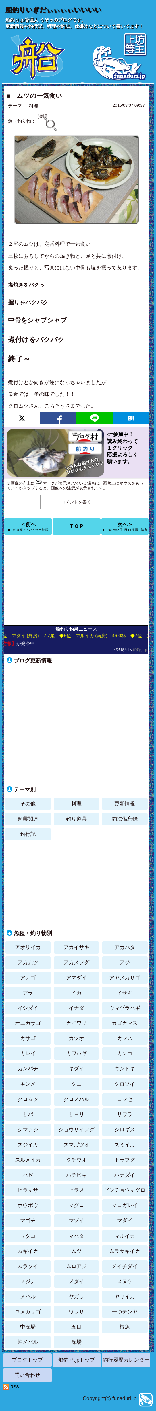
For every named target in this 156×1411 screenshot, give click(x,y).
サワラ (124, 1114)
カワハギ (76, 1053)
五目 (76, 1327)
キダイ (76, 1068)
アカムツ (28, 962)
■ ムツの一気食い (34, 95)
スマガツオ (76, 1145)
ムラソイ (28, 1266)
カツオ (76, 1038)
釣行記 (28, 834)
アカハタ (124, 947)
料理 (33, 105)
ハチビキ (76, 1175)
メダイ (76, 1281)
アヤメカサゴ (124, 978)
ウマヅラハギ (124, 1008)
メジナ (28, 1281)
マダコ (28, 1236)
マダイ (124, 1220)
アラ (28, 993)
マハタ (76, 1236)
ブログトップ (27, 1360)
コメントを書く (76, 501)
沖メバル (28, 1342)
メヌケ (124, 1281)
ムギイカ (28, 1251)
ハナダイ (124, 1175)
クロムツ (28, 1099)
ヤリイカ (124, 1296)
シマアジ (28, 1129)
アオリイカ (28, 947)
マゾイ (76, 1220)
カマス (124, 1038)
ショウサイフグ (76, 1129)
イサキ (124, 993)
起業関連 (28, 819)
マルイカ (124, 1236)
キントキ (124, 1068)
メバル (28, 1296)
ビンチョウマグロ (124, 1190)
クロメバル (76, 1099)
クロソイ (124, 1084)
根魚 (125, 1327)
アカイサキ (76, 947)
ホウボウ (28, 1205)
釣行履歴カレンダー (126, 1360)
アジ (125, 962)
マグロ (76, 1205)
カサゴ (28, 1038)
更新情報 (124, 804)
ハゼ (28, 1175)
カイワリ (76, 1023)
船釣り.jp (140, 650)
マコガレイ (125, 1205)
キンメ (28, 1084)
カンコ (124, 1053)
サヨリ (76, 1114)
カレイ (28, 1053)
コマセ (124, 1099)
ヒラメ (76, 1190)
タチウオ (76, 1160)
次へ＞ (125, 526)
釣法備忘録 (125, 819)
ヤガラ (76, 1296)
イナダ (76, 1008)
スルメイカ (28, 1160)
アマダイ (76, 978)
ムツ (76, 1251)
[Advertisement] (76, 580)
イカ (76, 993)
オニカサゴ (28, 1023)
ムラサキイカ (124, 1251)
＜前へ (28, 526)
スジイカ (28, 1145)
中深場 (28, 1327)
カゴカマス (125, 1023)
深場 (76, 1342)
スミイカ (124, 1145)
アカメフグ (76, 962)
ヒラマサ (28, 1190)
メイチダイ (125, 1266)
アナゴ (28, 978)
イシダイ (28, 1008)
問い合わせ (27, 1375)
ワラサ (76, 1312)
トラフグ (124, 1160)
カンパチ (28, 1068)
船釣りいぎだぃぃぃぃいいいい (53, 9)
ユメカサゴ (28, 1312)
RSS (14, 1386)
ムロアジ (76, 1266)
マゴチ (28, 1220)
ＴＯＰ (76, 526)
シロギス (124, 1129)
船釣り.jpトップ (76, 1360)
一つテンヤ (125, 1312)
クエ (76, 1084)
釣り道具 (76, 819)
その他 (28, 804)
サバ (28, 1114)
